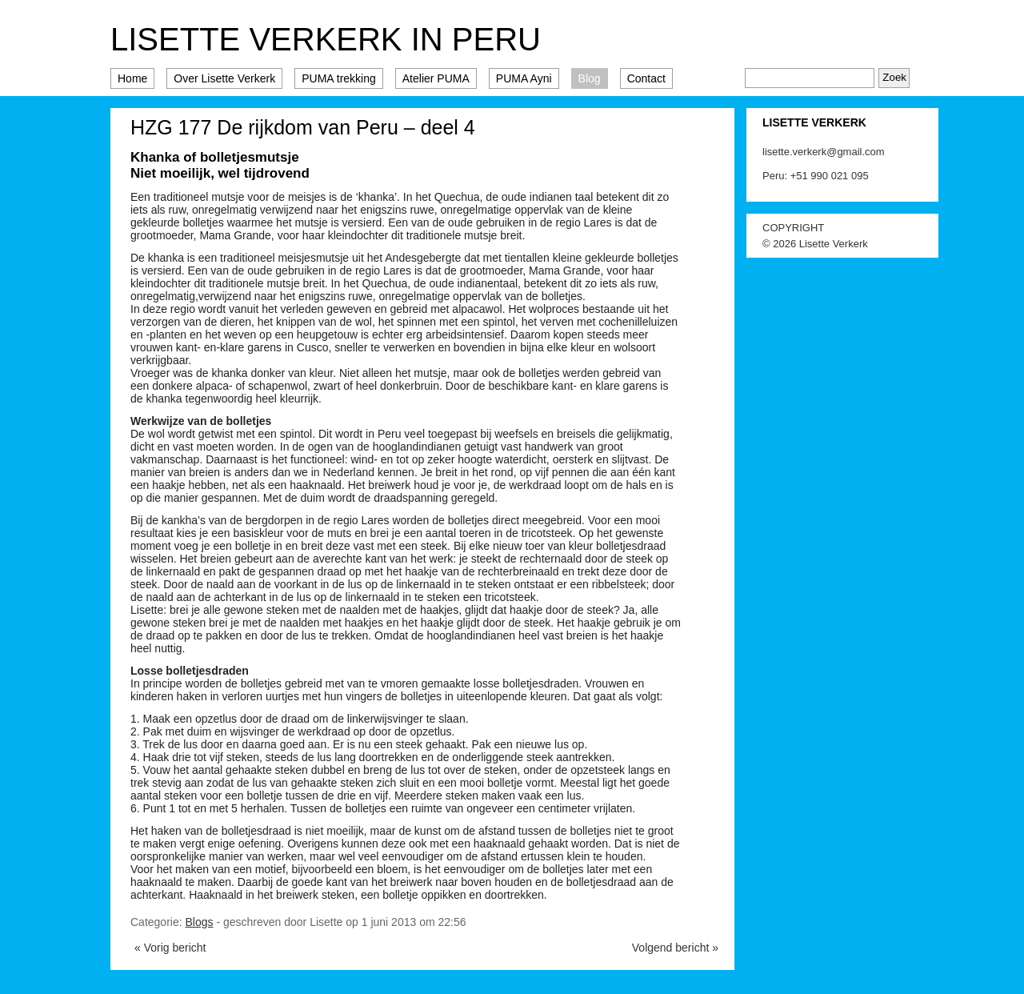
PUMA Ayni (524, 78)
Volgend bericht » (675, 947)
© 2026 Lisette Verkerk (815, 244)
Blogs (199, 922)
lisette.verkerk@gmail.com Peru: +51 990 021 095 (823, 164)
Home (132, 78)
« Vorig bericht (170, 947)
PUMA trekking (339, 78)
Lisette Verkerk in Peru (325, 39)
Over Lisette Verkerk (224, 78)
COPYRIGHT (793, 228)
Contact (646, 78)
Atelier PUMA (436, 78)
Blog (589, 78)
